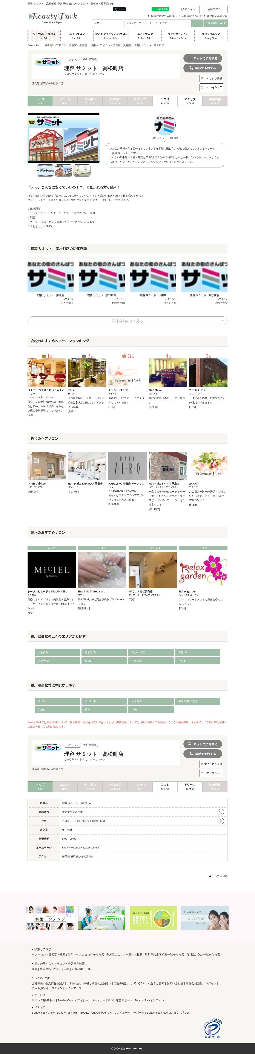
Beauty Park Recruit (159, 1012)
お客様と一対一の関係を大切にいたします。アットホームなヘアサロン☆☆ (207, 496)
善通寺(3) (43, 660)
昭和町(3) (90, 701)
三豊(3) (182, 652)
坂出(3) (89, 660)
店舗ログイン (215, 9)
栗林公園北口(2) (187, 701)
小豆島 (182, 660)
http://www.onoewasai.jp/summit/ (81, 847)
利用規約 (75, 983)
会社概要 (37, 983)
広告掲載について (191, 16)
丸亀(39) (43, 652)
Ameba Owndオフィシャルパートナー (81, 1000)
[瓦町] (132, 599)
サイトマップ (73, 988)
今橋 (134, 709)
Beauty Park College (93, 1012)
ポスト (119, 9)
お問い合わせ (175, 983)
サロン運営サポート (120, 1000)
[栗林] (182, 608)
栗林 (87, 709)
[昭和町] (153, 406)
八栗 (88, 969)
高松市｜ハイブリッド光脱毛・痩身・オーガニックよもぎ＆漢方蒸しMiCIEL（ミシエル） (51, 604)
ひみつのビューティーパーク (126, 1012)
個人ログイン (187, 9)
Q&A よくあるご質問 (151, 983)
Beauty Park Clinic (43, 1012)
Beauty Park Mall (67, 1012)
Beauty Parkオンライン (149, 1000)
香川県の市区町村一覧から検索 (164, 954)
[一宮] (192, 406)
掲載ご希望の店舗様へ (164, 16)
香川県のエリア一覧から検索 (124, 954)
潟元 (66, 969)
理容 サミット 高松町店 (76, 803)
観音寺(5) (90, 652)
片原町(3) (137, 701)
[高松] (71, 411)
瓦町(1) (42, 709)
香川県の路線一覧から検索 (203, 954)
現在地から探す (216, 23)
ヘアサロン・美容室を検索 (48, 954)
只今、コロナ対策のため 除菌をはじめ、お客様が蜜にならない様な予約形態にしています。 (46, 406)
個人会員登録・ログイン (47, 988)
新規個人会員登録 (217, 16)
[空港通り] (84, 608)
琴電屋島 (45, 969)
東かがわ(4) (138, 652)
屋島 (34, 969)
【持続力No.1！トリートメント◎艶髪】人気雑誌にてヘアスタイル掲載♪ (86, 402)
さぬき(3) (137, 660)
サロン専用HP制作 (43, 1000)
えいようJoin (182, 1012)
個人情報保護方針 (56, 983)
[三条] (111, 406)
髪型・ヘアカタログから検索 (86, 954)
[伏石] (31, 612)
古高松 (57, 969)
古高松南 (77, 969)
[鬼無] (31, 414)
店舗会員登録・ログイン (201, 983)
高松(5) (42, 701)
